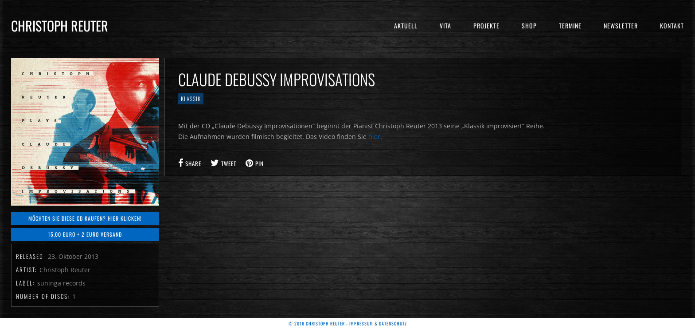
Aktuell (406, 25)
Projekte (486, 25)
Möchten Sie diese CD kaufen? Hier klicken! (85, 218)
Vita (445, 25)
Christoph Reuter (59, 26)
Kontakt (672, 25)
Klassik (191, 98)
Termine (570, 25)
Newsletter (621, 25)
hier (374, 136)
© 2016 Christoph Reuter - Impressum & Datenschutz (348, 323)
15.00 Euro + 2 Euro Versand (85, 234)
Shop (529, 25)
